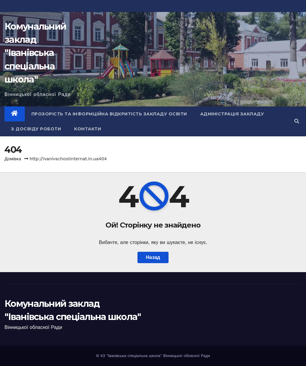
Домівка (12, 158)
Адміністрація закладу (232, 114)
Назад (153, 257)
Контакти (87, 129)
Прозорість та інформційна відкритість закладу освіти (109, 114)
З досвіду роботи (36, 129)
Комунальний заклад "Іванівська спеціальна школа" (35, 53)
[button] (296, 121)
